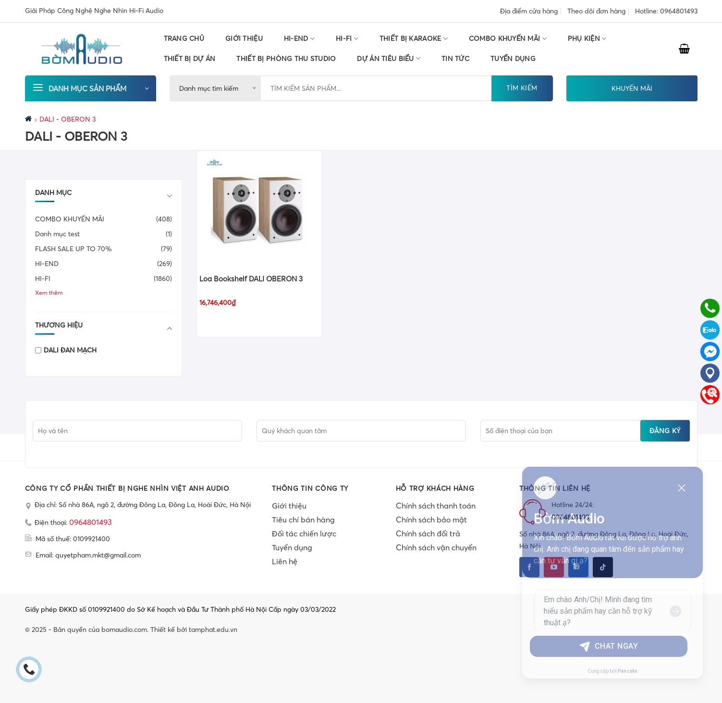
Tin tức (455, 58)
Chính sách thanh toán (436, 505)
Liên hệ (284, 561)
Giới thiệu (244, 38)
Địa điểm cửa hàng (529, 11)
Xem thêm (49, 292)
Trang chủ (184, 38)
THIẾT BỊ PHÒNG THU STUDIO (286, 58)
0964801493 (90, 522)
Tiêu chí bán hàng (303, 519)
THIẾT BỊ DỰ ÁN (190, 58)
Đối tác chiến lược (304, 533)
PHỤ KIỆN (587, 38)
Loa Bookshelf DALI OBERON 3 (251, 278)
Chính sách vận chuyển (436, 547)
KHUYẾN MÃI (632, 88)
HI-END (299, 38)
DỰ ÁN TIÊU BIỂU (388, 58)
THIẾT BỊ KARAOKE (413, 38)
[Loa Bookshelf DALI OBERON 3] (259, 208)
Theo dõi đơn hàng (596, 11)
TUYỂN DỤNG (513, 58)
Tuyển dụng (292, 547)
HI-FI (347, 38)
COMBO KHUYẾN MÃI (508, 38)
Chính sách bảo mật (431, 519)
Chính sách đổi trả (428, 533)
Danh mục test (57, 234)
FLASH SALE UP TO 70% (73, 248)
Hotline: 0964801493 (666, 11)
